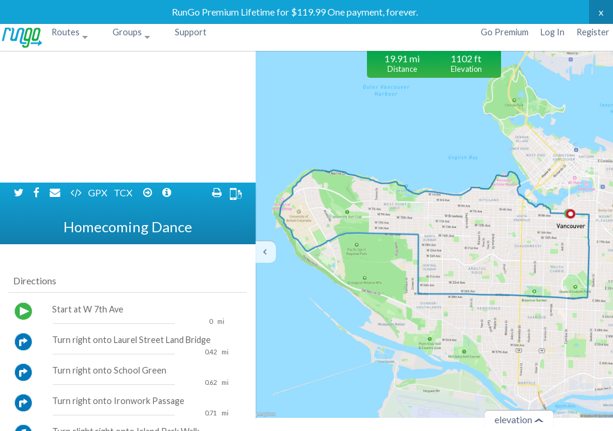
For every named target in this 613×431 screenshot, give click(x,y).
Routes (65, 32)
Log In (553, 32)
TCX (124, 60)
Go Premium (505, 32)
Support (191, 32)
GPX (98, 60)
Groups (127, 32)
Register (592, 32)
